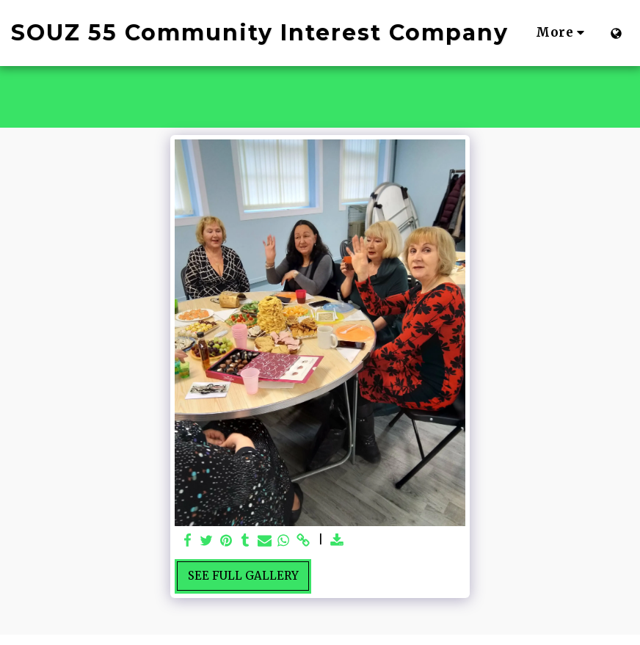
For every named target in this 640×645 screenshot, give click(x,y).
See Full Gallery (243, 576)
